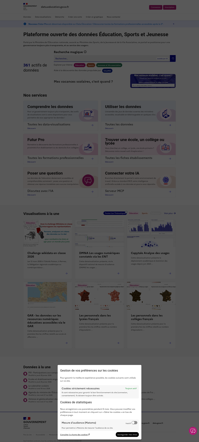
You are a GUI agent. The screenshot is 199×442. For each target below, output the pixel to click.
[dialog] (99, 402)
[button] (193, 431)
